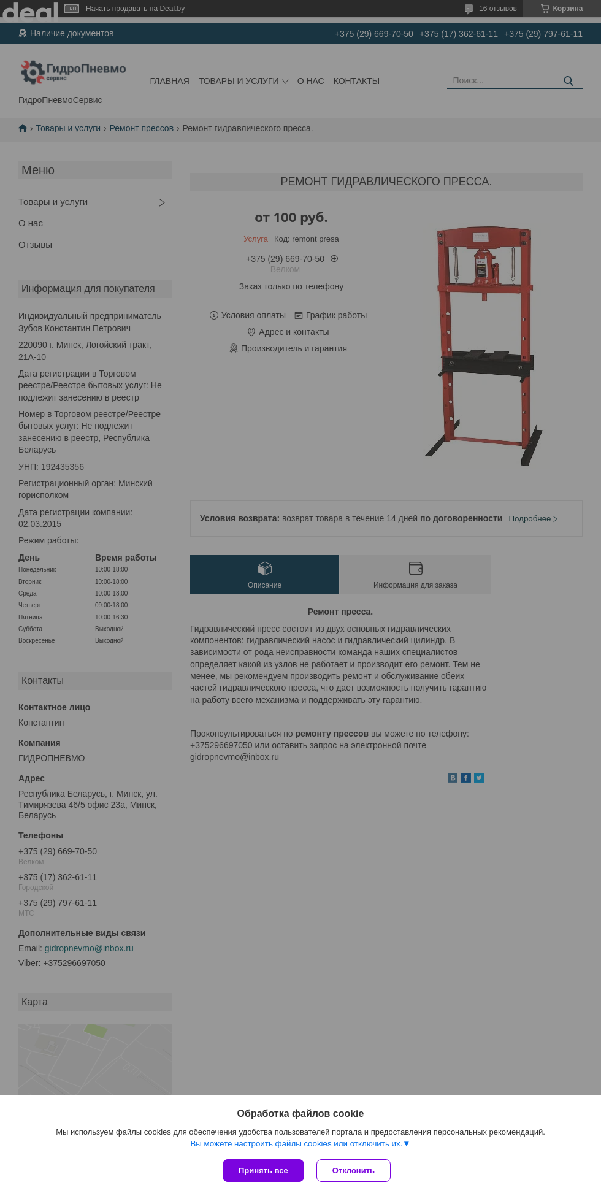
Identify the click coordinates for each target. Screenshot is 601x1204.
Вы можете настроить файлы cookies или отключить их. (296, 1143)
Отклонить (353, 1170)
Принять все (263, 1170)
